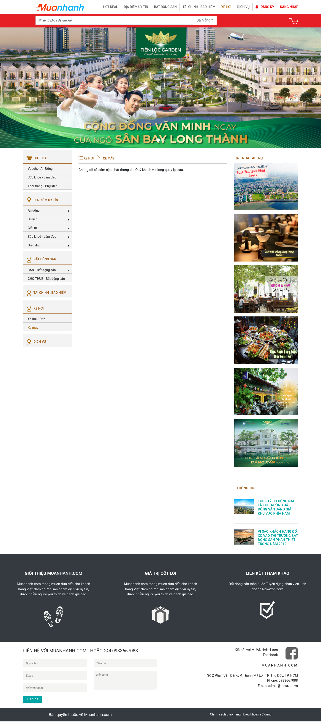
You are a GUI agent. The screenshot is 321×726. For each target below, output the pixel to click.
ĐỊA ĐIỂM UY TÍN (41, 200)
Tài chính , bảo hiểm (199, 7)
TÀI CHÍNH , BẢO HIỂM (45, 292)
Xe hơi (226, 7)
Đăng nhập (289, 7)
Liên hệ (32, 699)
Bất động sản (165, 7)
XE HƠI (34, 308)
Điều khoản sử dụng (257, 714)
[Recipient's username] (114, 20)
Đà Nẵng (203, 20)
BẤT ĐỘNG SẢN (40, 259)
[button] (18, 87)
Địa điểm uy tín (136, 7)
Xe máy (108, 158)
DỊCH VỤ (35, 341)
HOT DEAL (110, 7)
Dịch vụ (243, 7)
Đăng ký (265, 7)
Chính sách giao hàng (225, 714)
